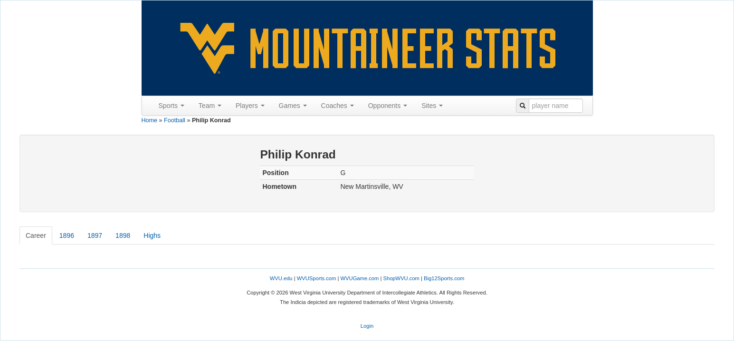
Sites (432, 105)
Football (174, 120)
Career (36, 235)
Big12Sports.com (444, 278)
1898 (122, 235)
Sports (171, 105)
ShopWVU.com (401, 278)
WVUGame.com (360, 278)
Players (250, 105)
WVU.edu (281, 278)
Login (367, 326)
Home (150, 120)
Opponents (387, 105)
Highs (152, 235)
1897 (94, 235)
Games (293, 105)
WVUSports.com (316, 278)
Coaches (337, 105)
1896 (66, 235)
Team (210, 105)
